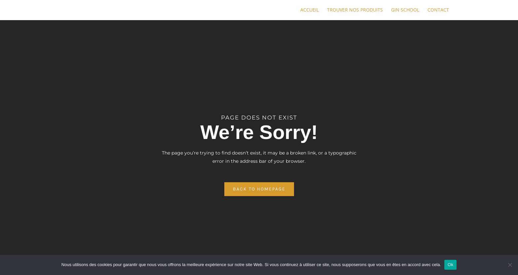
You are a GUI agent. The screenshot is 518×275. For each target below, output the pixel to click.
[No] (509, 264)
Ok (450, 264)
